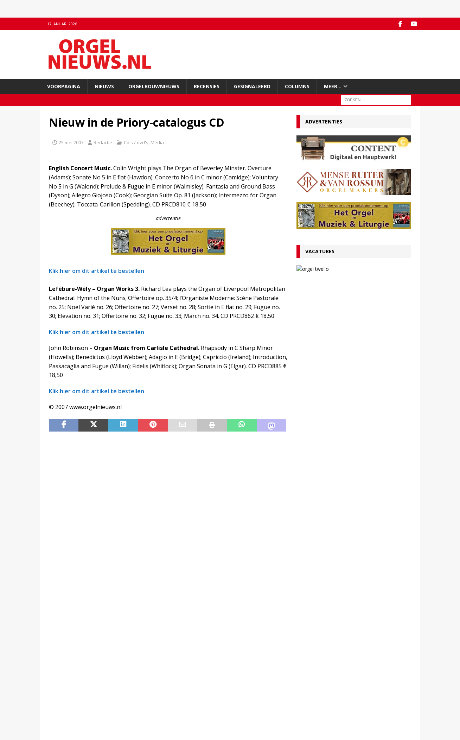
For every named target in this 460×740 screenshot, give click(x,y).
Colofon (57, 712)
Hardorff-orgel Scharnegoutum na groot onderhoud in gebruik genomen (347, 489)
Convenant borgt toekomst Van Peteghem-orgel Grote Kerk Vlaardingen (352, 335)
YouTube (151, 683)
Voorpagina (63, 86)
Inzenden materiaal (70, 683)
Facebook (152, 676)
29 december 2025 (319, 500)
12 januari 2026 (316, 395)
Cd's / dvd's (136, 142)
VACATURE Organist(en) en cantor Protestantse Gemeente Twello (370, 274)
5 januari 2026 (315, 451)
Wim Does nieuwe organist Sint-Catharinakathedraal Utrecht (337, 562)
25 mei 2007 (71, 142)
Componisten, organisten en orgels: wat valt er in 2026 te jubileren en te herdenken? (353, 439)
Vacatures (319, 251)
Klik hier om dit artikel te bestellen (96, 271)
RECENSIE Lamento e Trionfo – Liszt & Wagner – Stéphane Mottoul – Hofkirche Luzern (347, 412)
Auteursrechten (65, 705)
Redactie (103, 142)
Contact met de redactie (74, 676)
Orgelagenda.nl (251, 676)
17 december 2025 (319, 574)
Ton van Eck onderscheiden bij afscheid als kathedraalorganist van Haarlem (351, 384)
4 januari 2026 (315, 476)
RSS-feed (152, 690)
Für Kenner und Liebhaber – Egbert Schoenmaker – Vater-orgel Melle (340, 464)
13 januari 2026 (349, 289)
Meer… (332, 86)
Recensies (206, 86)
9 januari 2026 (315, 426)
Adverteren (61, 690)
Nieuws (104, 86)
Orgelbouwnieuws (153, 86)
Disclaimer (60, 698)
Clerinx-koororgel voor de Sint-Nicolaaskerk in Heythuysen (352, 538)
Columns (297, 86)
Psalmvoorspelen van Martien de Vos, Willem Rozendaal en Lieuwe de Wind (353, 513)
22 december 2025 (319, 549)
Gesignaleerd (252, 86)
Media (157, 142)
